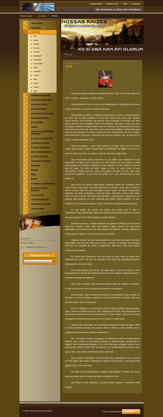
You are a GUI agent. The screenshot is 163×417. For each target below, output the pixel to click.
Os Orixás (41, 16)
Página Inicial (96, 4)
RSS (125, 4)
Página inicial (26, 16)
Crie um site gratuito (112, 411)
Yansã (68, 66)
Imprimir (136, 4)
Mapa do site (113, 4)
